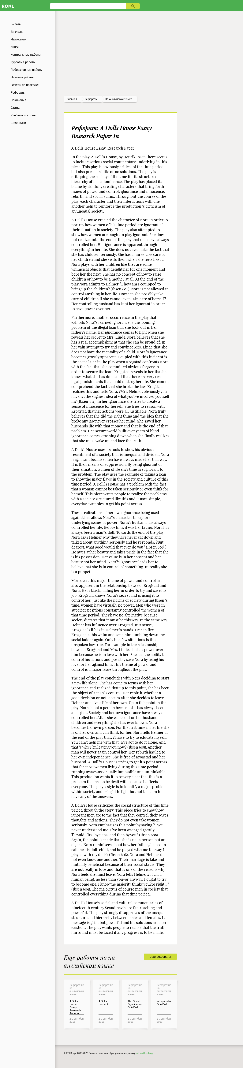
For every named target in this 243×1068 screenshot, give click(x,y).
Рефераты (18, 92)
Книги (15, 47)
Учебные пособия (23, 115)
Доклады (17, 31)
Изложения (18, 39)
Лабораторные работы (27, 69)
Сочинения (18, 100)
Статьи (16, 107)
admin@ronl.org (144, 1053)
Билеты (16, 24)
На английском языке (118, 99)
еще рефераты (160, 956)
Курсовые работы (23, 62)
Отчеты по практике (25, 85)
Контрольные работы (26, 54)
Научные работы (22, 77)
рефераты (90, 99)
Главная (72, 99)
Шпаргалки (18, 123)
